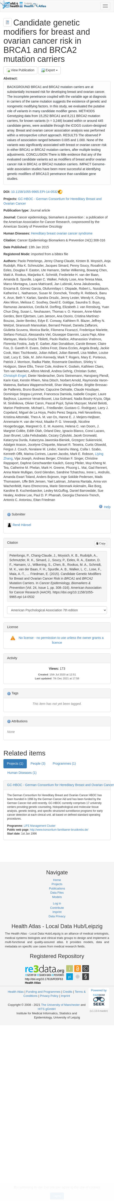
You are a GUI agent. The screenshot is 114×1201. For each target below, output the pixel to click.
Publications (57, 888)
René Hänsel (22, 525)
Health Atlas (16, 991)
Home (57, 880)
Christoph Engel (14, 375)
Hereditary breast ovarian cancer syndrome (61, 233)
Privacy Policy (49, 996)
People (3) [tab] (38, 763)
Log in (57, 903)
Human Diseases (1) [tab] (22, 773)
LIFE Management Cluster (40, 825)
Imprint (57, 912)
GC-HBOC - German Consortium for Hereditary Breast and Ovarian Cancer (60, 785)
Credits (67, 991)
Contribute (57, 907)
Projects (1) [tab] (15, 763)
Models (57, 897)
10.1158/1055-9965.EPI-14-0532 (34, 192)
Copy (101, 543)
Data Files (57, 892)
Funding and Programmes (43, 991)
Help (105, 507)
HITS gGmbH (47, 1009)
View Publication (20, 70)
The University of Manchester (60, 1005)
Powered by (99, 998)
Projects (57, 884)
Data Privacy (57, 916)
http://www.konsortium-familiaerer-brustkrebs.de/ (59, 829)
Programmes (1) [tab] (64, 763)
